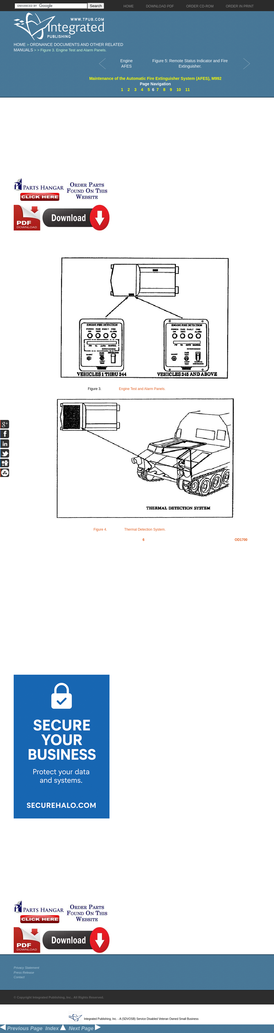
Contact (19, 977)
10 (178, 89)
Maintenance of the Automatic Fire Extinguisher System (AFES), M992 (155, 78)
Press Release (24, 972)
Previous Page (21, 1028)
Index (55, 1028)
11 (187, 89)
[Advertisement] (135, 137)
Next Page (85, 1028)
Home (20, 44)
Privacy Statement (26, 967)
